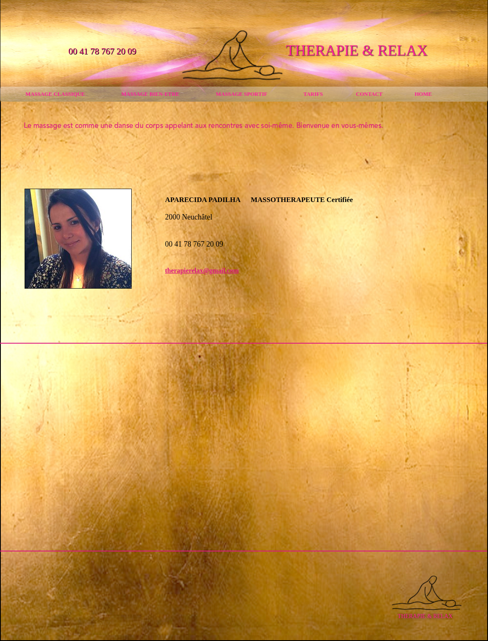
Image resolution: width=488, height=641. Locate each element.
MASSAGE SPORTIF (241, 94)
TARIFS (313, 94)
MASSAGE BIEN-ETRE (150, 94)
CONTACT (369, 94)
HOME (423, 94)
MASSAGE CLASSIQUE (55, 94)
